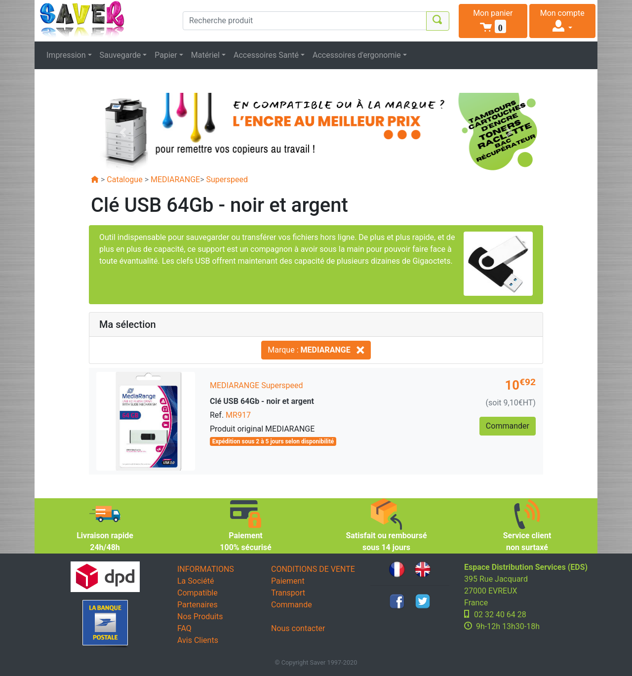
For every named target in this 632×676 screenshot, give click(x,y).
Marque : (316, 350)
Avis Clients (197, 640)
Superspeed (227, 179)
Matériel (205, 55)
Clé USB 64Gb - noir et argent (262, 401)
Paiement (288, 581)
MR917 (238, 415)
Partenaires (197, 604)
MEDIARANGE (175, 179)
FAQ (184, 628)
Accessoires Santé (266, 55)
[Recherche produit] (305, 20)
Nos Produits (200, 616)
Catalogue (124, 179)
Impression (66, 55)
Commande (291, 604)
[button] (493, 21)
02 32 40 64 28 (500, 614)
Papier (166, 55)
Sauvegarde (120, 55)
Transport (288, 592)
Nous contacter (298, 628)
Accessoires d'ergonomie (357, 55)
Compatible (197, 592)
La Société (195, 581)
